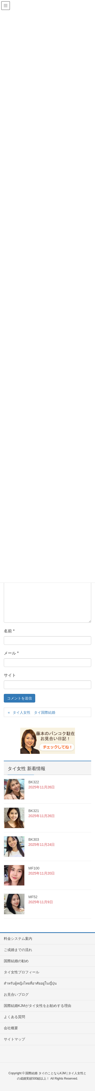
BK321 (33, 811)
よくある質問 (14, 1017)
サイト (10, 675)
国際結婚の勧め (16, 961)
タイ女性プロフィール (21, 972)
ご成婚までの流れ (18, 950)
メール (11, 653)
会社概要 (11, 1028)
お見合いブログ (16, 994)
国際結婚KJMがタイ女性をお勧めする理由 (37, 1006)
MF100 (34, 868)
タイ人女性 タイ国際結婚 (34, 712)
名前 (9, 631)
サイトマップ (14, 1039)
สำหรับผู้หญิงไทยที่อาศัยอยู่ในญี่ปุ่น (30, 983)
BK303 (33, 839)
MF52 (32, 897)
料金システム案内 (18, 939)
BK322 (33, 782)
